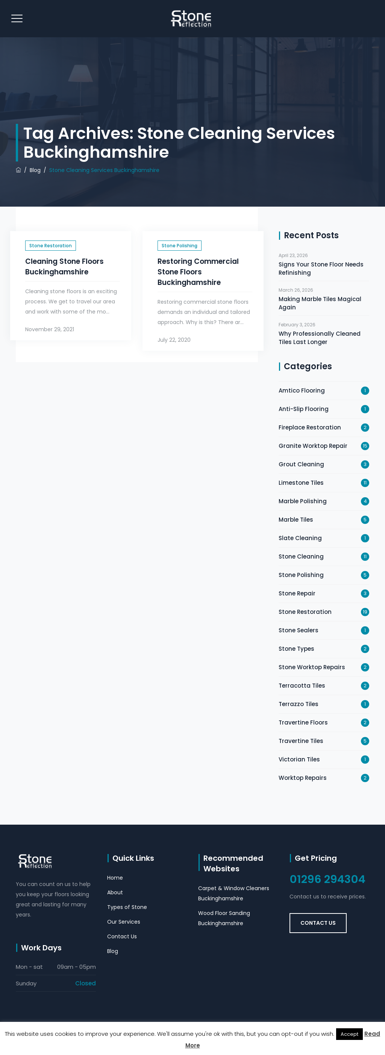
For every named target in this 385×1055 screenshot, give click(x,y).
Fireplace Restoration (310, 427)
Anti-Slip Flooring (304, 409)
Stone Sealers (298, 630)
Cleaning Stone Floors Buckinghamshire (64, 266)
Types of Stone (127, 907)
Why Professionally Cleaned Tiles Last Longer (320, 338)
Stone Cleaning (301, 556)
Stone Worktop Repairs (312, 667)
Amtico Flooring (302, 390)
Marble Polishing (303, 501)
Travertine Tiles (301, 741)
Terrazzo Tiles (298, 704)
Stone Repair (297, 593)
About (115, 892)
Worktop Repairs (303, 778)
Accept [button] (349, 1034)
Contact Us (122, 936)
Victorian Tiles (299, 759)
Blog (112, 951)
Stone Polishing (179, 245)
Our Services (123, 922)
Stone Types (296, 649)
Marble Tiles (296, 520)
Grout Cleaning (301, 464)
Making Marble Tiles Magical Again (320, 303)
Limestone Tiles (301, 483)
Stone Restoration (50, 245)
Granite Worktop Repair (313, 446)
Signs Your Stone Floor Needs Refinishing (321, 268)
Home (115, 877)
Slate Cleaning (300, 538)
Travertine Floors (303, 722)
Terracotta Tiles (302, 686)
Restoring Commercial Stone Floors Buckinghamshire (198, 272)
